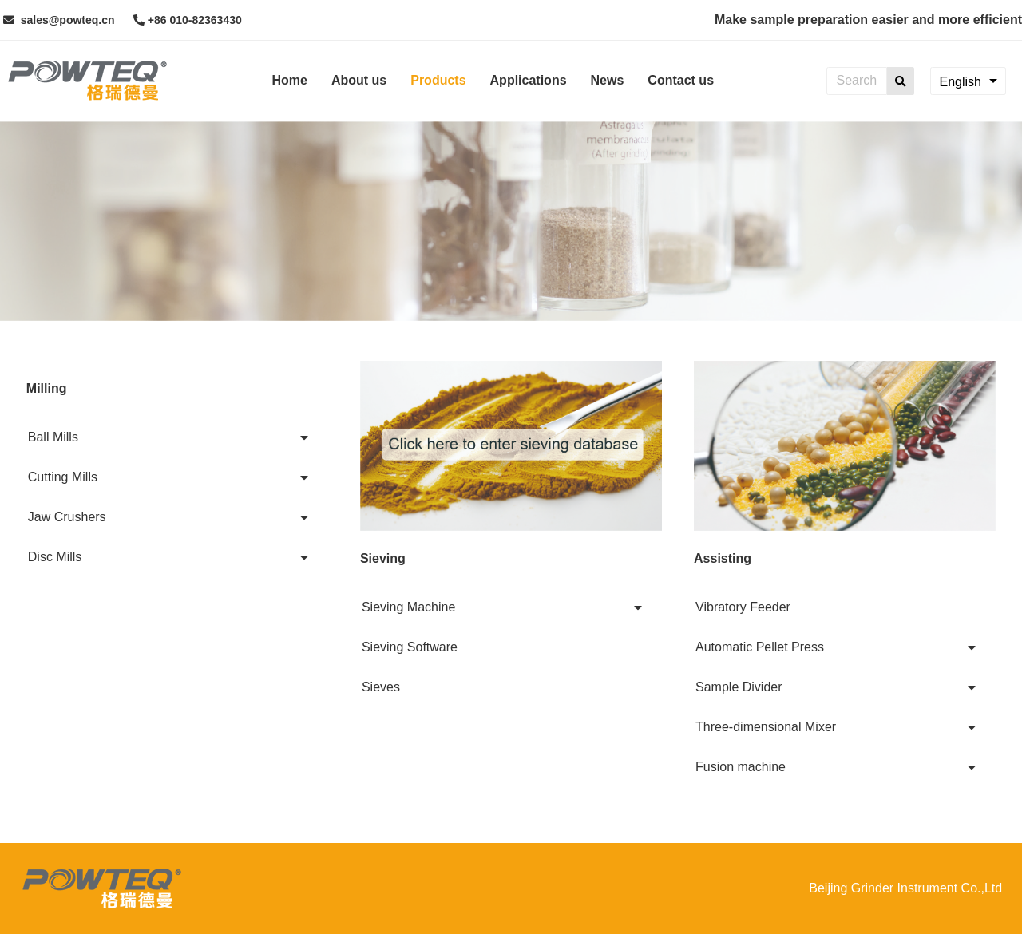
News (607, 80)
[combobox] (968, 81)
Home (289, 80)
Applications (528, 80)
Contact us (681, 80)
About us (358, 80)
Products (437, 80)
